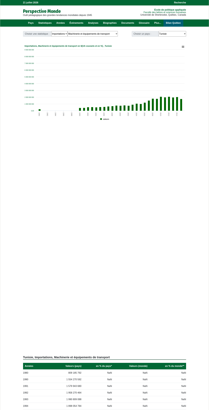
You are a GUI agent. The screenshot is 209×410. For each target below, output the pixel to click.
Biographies (110, 23)
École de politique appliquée (170, 10)
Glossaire (144, 23)
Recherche (180, 2)
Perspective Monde (42, 11)
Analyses (93, 23)
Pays (30, 23)
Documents (127, 23)
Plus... (157, 23)
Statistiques (45, 23)
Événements (76, 23)
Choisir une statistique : (37, 34)
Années (60, 23)
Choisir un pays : (142, 34)
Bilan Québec (173, 23)
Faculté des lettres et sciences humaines (164, 12)
